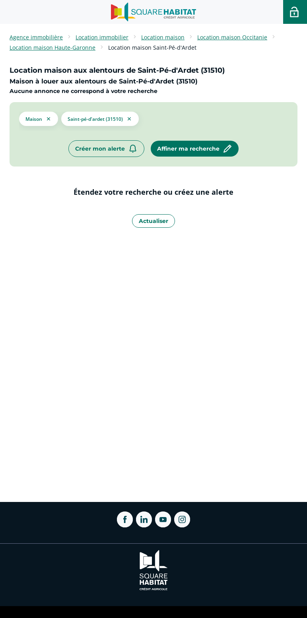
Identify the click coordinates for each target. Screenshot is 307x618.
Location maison (163, 37)
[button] (38, 118)
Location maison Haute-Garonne (52, 47)
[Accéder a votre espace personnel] (295, 12)
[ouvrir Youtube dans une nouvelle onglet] (163, 519)
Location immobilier (102, 37)
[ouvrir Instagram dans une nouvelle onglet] (182, 519)
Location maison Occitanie (232, 37)
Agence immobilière (36, 37)
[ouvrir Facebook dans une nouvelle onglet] (125, 519)
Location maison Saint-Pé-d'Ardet (152, 47)
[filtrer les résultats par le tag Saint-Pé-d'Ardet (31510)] (100, 118)
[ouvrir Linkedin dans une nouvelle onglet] (144, 519)
